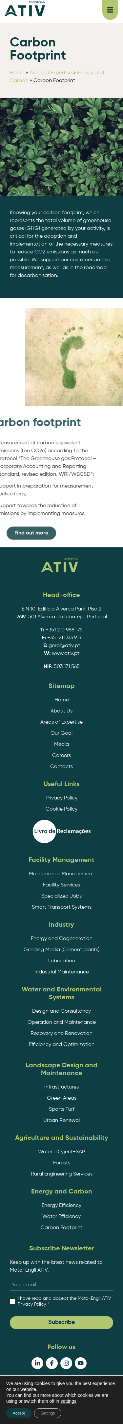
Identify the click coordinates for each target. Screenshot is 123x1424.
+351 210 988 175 (64, 630)
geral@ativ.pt (64, 645)
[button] (110, 10)
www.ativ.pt (65, 653)
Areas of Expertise (51, 73)
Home (17, 73)
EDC (79, 1410)
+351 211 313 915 (64, 638)
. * (64, 1301)
